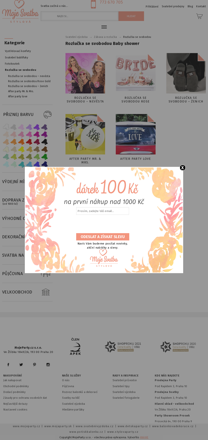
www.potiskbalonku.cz (86, 431)
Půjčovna (68, 386)
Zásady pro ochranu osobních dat (25, 397)
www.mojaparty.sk (58, 426)
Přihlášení (152, 6)
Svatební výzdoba (73, 403)
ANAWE (144, 437)
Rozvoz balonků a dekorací (79, 392)
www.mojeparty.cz (26, 426)
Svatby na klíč (71, 397)
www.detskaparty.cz (133, 426)
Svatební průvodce (125, 380)
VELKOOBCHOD (27, 292)
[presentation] (102, 224)
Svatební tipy (121, 386)
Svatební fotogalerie (126, 397)
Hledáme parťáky (73, 409)
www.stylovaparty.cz (122, 431)
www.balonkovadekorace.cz (173, 426)
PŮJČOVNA (27, 274)
